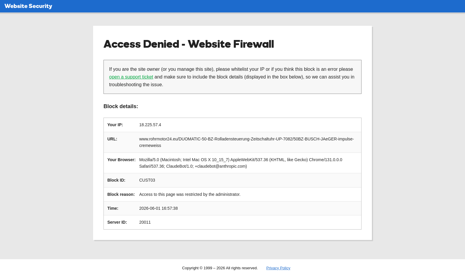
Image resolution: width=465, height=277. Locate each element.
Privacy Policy (278, 268)
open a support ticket (131, 76)
